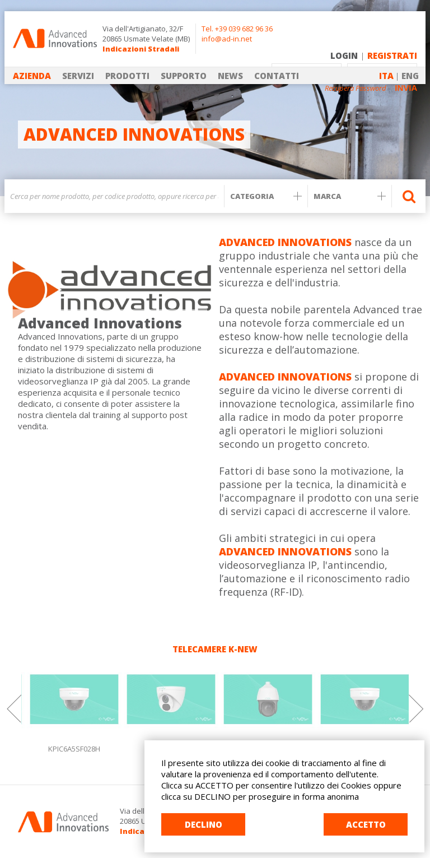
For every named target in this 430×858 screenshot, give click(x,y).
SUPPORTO (184, 75)
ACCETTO (366, 824)
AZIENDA (32, 75)
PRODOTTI (127, 75)
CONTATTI (276, 75)
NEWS (230, 75)
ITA (386, 75)
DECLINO (203, 824)
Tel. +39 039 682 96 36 (237, 29)
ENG (410, 75)
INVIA (406, 87)
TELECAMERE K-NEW (215, 649)
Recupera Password (355, 88)
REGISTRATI (392, 55)
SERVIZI (78, 75)
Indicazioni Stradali (140, 49)
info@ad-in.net (227, 39)
